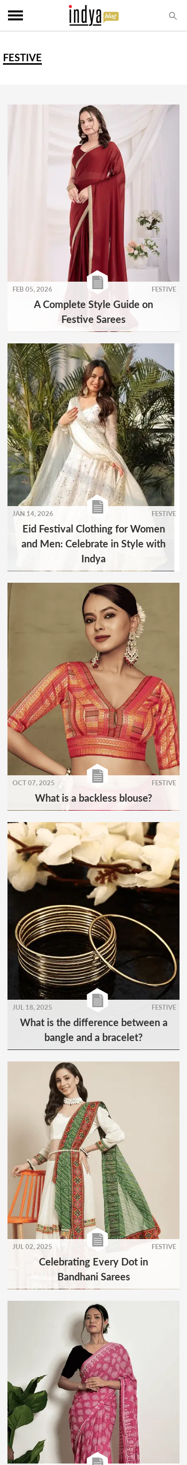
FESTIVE (164, 289)
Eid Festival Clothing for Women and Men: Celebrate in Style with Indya (93, 543)
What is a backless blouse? (93, 798)
